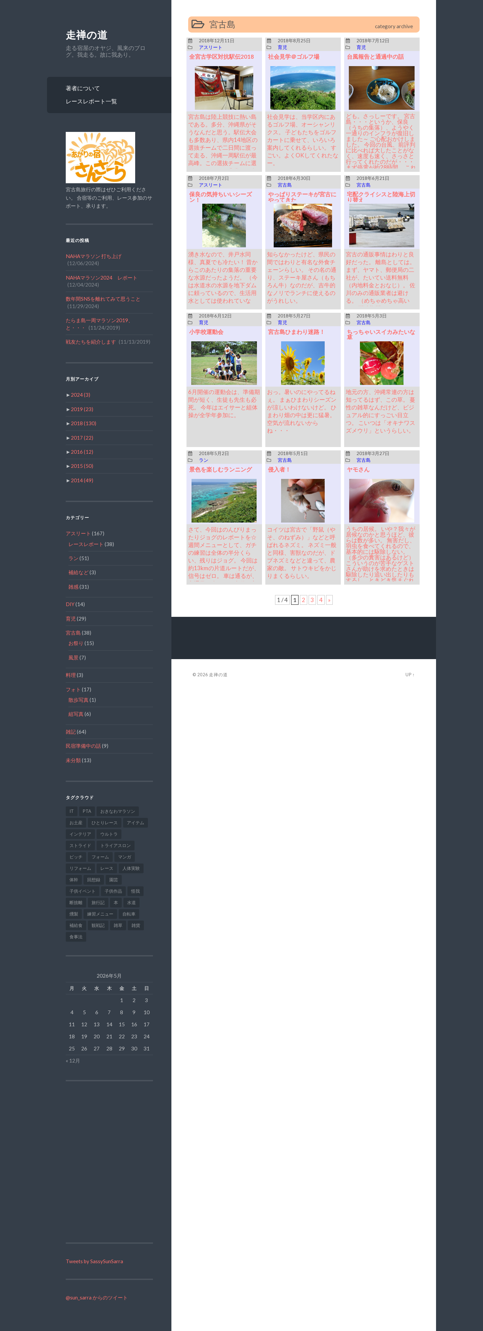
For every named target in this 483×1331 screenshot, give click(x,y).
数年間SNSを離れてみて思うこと (103, 299)
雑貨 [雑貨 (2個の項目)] (135, 925)
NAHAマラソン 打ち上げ (93, 256)
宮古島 (73, 633)
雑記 (71, 732)
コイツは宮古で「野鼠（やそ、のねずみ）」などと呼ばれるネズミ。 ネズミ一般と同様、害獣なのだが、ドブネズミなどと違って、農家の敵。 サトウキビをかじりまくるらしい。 (301, 552)
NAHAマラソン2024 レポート (102, 278)
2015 (82, 466)
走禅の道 (87, 35)
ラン (73, 558)
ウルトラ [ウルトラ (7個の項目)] (109, 834)
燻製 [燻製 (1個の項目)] (73, 914)
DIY (70, 604)
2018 (83, 423)
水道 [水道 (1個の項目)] (131, 902)
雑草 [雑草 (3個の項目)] (118, 925)
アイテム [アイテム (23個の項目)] (135, 822)
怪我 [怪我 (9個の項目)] (135, 891)
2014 (82, 480)
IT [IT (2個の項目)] (71, 811)
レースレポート (86, 544)
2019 (82, 409)
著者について (83, 88)
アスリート (78, 533)
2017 (82, 438)
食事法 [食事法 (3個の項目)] (76, 936)
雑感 (73, 587)
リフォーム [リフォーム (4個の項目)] (80, 868)
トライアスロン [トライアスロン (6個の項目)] (115, 845)
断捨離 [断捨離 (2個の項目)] (76, 902)
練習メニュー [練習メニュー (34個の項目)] (100, 914)
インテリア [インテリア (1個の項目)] (80, 834)
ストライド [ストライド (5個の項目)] (80, 845)
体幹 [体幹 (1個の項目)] (73, 879)
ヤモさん (358, 469)
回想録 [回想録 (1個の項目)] (93, 879)
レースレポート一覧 (91, 101)
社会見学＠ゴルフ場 (293, 56)
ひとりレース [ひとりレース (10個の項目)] (105, 822)
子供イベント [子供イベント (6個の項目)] (82, 891)
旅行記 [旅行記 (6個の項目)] (98, 902)
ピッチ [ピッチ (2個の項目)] (76, 856)
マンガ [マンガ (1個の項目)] (124, 856)
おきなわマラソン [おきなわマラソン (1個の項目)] (117, 811)
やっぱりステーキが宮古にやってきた (302, 197)
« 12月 (73, 1060)
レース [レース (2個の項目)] (106, 868)
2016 (82, 452)
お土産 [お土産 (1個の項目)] (76, 822)
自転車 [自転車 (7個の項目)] (129, 914)
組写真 (76, 714)
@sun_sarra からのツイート (97, 1297)
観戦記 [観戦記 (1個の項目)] (98, 925)
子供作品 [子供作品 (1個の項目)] (113, 891)
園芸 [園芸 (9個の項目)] (113, 879)
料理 (71, 675)
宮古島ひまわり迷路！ (296, 331)
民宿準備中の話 (83, 746)
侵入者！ (279, 469)
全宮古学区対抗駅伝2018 (221, 56)
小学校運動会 (206, 331)
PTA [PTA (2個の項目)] (87, 811)
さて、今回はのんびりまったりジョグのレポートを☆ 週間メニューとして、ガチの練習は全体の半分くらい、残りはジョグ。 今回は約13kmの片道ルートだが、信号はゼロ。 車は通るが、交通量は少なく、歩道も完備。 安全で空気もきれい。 (224, 560)
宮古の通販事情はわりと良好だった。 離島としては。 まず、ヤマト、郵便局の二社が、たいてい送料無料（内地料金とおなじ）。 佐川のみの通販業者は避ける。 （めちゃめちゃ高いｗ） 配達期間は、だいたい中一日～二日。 (380, 285)
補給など (78, 572)
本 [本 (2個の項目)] (116, 902)
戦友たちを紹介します (91, 342)
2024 (80, 395)
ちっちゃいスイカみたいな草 (381, 334)
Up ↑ (410, 674)
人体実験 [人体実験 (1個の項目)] (131, 868)
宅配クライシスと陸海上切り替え (381, 197)
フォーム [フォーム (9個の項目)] (100, 856)
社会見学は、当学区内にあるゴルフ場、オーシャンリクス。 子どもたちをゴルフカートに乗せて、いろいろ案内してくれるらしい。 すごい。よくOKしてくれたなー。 (302, 139)
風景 (73, 657)
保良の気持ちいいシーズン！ (220, 197)
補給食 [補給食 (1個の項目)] (76, 925)
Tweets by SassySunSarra (94, 1261)
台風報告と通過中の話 (375, 56)
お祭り (76, 643)
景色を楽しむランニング (220, 469)
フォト (73, 689)
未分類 (73, 760)
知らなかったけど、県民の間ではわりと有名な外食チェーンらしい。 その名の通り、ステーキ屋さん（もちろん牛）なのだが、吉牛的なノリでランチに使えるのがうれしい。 (301, 277)
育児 (71, 618)
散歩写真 (78, 700)
